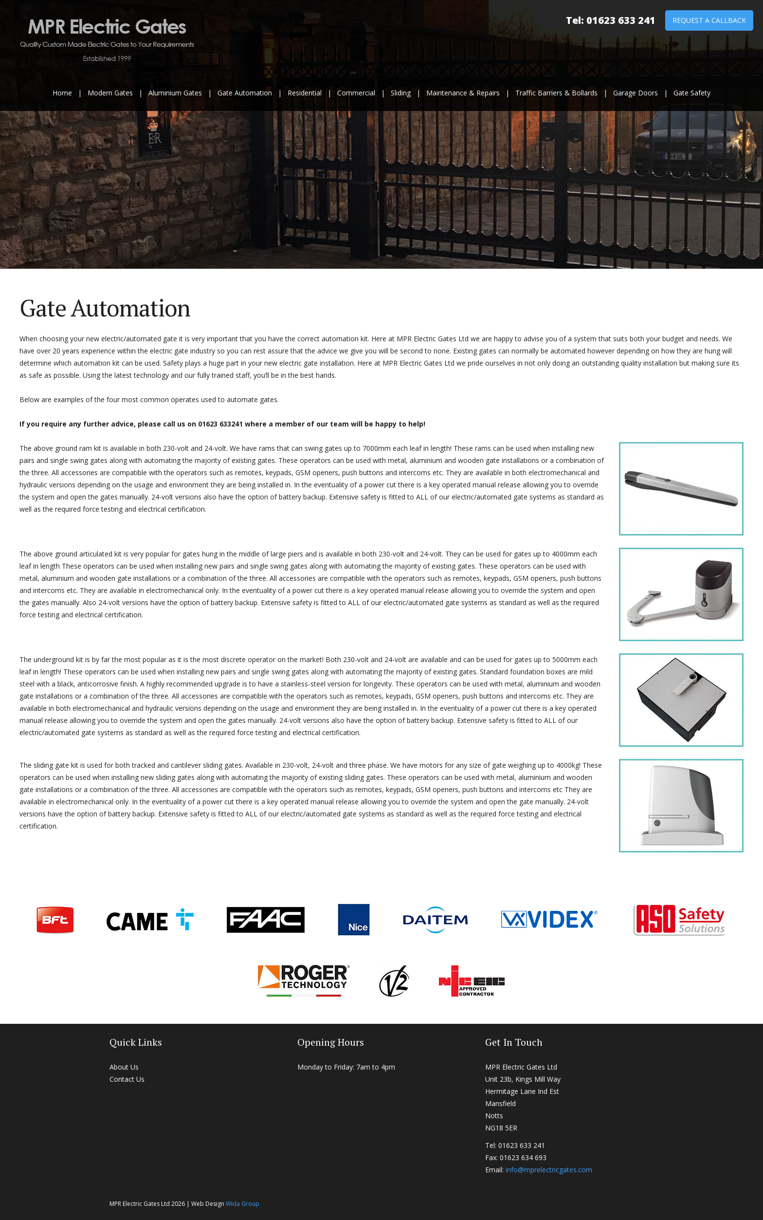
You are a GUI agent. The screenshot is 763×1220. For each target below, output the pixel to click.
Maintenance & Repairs (463, 92)
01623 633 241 (620, 20)
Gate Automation (245, 92)
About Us (124, 1067)
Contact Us (127, 1079)
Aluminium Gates (175, 92)
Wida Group (242, 1204)
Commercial (356, 92)
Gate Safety (691, 92)
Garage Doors (635, 92)
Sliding (401, 92)
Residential (305, 92)
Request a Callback (709, 20)
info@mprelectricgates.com (549, 1169)
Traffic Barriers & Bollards (556, 92)
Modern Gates (110, 92)
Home (62, 92)
